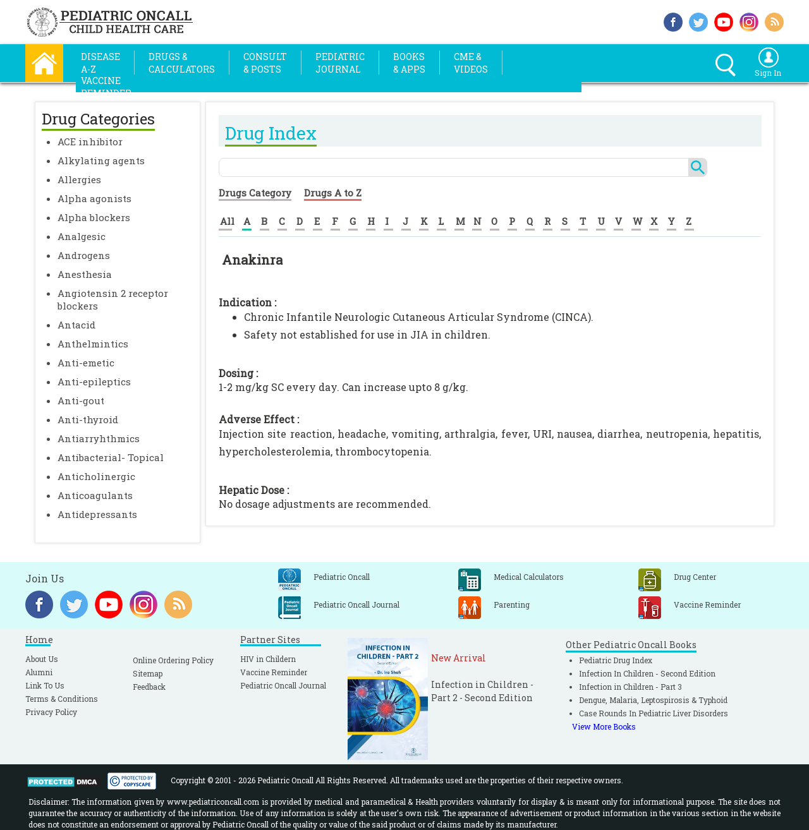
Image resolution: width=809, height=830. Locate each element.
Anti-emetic (86, 362)
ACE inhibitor (90, 141)
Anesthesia (85, 274)
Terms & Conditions (61, 699)
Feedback (149, 687)
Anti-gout (81, 400)
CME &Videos (471, 63)
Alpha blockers (94, 217)
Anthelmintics (93, 343)
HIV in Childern (268, 659)
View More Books (604, 726)
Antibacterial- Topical (111, 457)
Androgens (84, 255)
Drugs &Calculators (182, 63)
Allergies (79, 179)
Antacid (76, 324)
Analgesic (82, 236)
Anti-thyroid (88, 419)
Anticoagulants (95, 495)
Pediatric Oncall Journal (283, 685)
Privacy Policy (51, 712)
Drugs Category (255, 192)
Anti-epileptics (94, 381)
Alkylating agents (101, 160)
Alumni (38, 672)
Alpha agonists (94, 198)
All (227, 221)
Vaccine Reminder (273, 672)
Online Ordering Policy (173, 660)
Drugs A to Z (333, 192)
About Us (41, 659)
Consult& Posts (265, 63)
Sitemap (147, 673)
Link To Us (44, 685)
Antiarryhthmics (99, 438)
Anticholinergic (96, 476)
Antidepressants (97, 514)
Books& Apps (409, 63)
